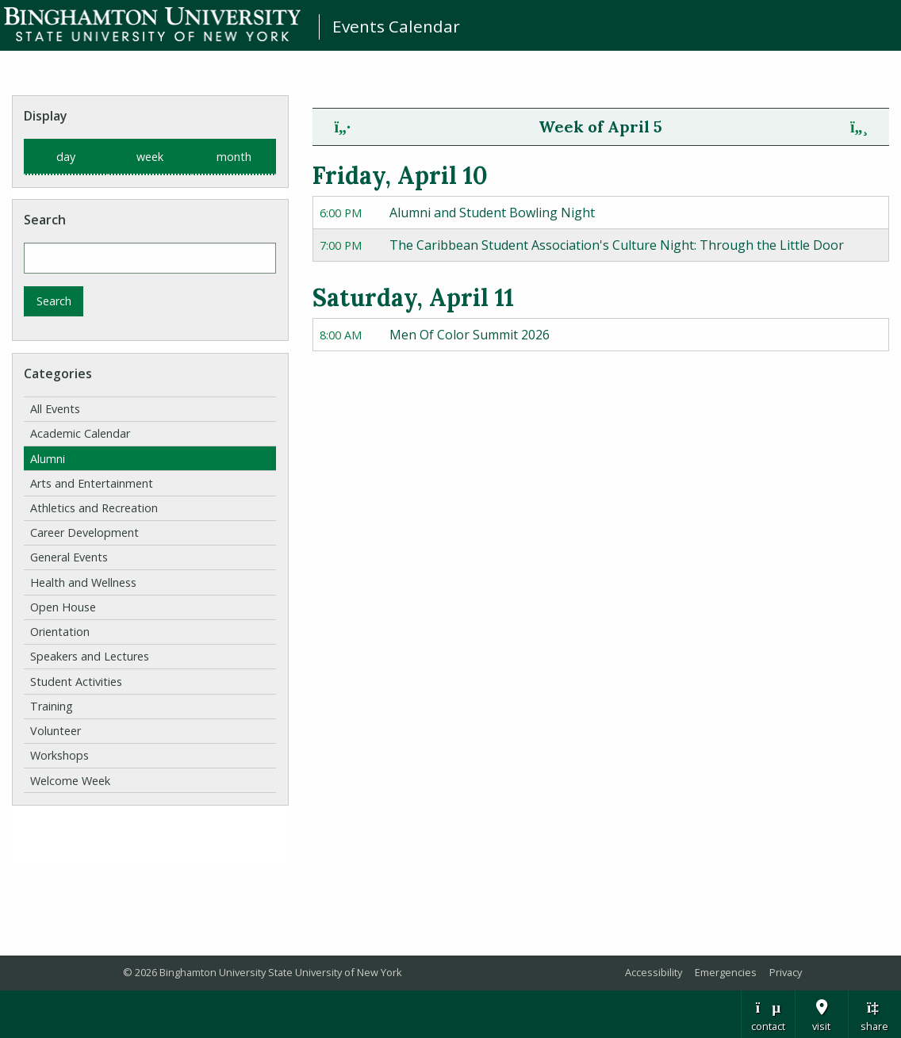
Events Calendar (396, 26)
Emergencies (726, 972)
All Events (55, 408)
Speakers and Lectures (89, 656)
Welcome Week (70, 780)
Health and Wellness (83, 582)
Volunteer (55, 730)
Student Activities (76, 681)
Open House (63, 607)
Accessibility (653, 972)
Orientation (60, 631)
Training (51, 706)
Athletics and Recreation (94, 507)
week (149, 156)
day (65, 156)
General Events (69, 557)
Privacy (785, 972)
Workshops (59, 755)
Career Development (84, 532)
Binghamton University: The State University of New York (152, 24)
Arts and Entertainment (91, 483)
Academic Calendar (80, 433)
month (234, 156)
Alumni (47, 458)
